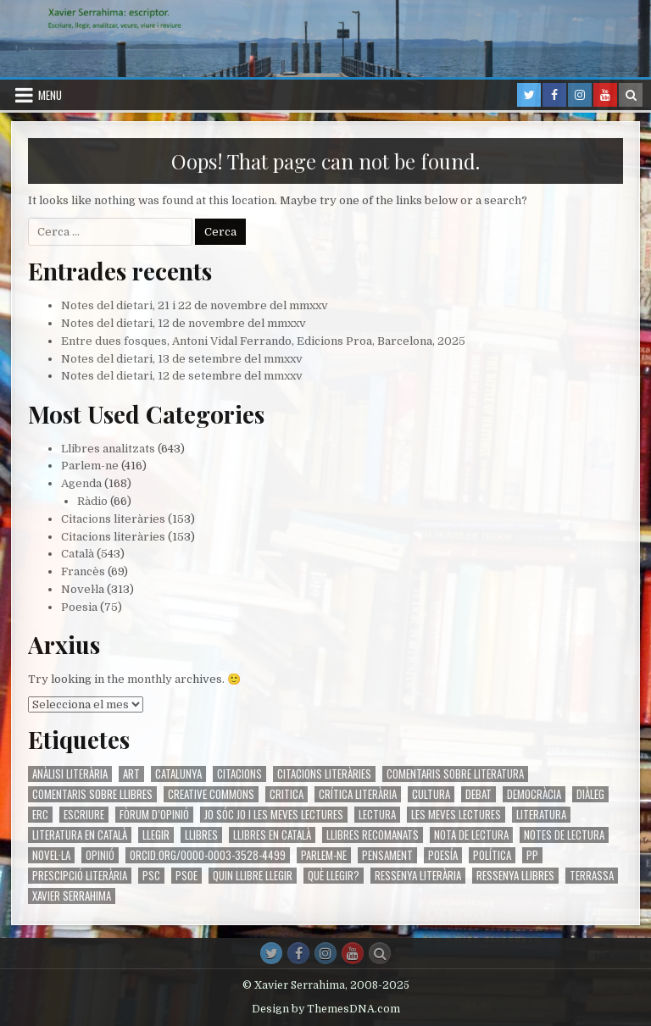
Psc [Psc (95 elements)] (151, 876)
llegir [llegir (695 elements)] (156, 835)
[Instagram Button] (325, 953)
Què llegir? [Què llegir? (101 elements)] (333, 876)
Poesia (79, 607)
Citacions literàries (113, 519)
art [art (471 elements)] (131, 774)
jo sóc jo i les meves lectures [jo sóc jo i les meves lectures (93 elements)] (273, 815)
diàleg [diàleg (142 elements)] (590, 794)
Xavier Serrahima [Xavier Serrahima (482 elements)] (71, 896)
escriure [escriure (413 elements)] (84, 815)
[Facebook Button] (298, 953)
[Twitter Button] (271, 953)
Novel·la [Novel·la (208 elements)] (51, 855)
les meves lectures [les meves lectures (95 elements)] (456, 815)
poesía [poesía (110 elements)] (443, 855)
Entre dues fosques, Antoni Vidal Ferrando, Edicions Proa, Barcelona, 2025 (263, 341)
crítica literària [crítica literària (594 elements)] (358, 794)
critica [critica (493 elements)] (286, 794)
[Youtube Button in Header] (605, 95)
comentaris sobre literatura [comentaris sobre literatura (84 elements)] (455, 774)
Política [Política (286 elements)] (492, 855)
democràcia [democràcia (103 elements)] (534, 794)
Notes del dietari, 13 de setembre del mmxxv (182, 358)
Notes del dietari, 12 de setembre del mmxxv (182, 375)
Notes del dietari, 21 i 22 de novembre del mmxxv (194, 305)
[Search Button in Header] (631, 95)
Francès (83, 571)
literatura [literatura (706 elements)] (541, 815)
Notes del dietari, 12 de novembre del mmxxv (183, 323)
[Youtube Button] (353, 953)
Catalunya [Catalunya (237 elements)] (178, 774)
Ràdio (92, 501)
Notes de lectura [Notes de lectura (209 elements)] (564, 835)
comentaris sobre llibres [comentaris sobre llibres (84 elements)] (92, 794)
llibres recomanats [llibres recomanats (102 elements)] (372, 835)
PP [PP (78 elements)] (532, 855)
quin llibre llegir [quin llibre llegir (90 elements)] (252, 876)
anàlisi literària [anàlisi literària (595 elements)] (70, 774)
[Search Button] (380, 953)
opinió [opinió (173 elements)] (100, 855)
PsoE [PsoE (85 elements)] (186, 876)
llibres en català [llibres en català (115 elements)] (272, 835)
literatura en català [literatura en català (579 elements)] (79, 835)
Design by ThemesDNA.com (326, 1009)
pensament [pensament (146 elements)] (387, 855)
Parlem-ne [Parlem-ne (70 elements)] (324, 855)
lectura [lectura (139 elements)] (377, 815)
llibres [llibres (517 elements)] (201, 835)
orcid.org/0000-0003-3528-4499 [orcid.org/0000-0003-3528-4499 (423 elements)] (208, 855)
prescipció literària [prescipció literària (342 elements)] (79, 876)
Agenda (81, 483)
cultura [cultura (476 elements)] (431, 794)
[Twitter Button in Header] (529, 95)
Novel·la (82, 589)
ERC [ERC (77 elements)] (40, 815)
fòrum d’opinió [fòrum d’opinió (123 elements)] (154, 815)
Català (77, 553)
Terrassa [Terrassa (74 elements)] (592, 876)
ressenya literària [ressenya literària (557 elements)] (418, 876)
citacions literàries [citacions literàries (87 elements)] (324, 774)
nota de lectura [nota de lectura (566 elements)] (471, 835)
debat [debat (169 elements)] (478, 794)
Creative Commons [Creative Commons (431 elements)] (211, 794)
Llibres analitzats (108, 448)
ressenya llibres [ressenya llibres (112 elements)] (515, 876)
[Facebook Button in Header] (554, 95)
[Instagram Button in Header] (580, 95)
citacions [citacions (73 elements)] (239, 774)
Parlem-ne (90, 465)
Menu (50, 94)
